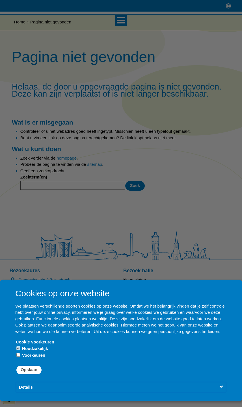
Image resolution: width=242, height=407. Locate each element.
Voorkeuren (30, 355)
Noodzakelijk (32, 348)
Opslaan (29, 369)
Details (26, 387)
